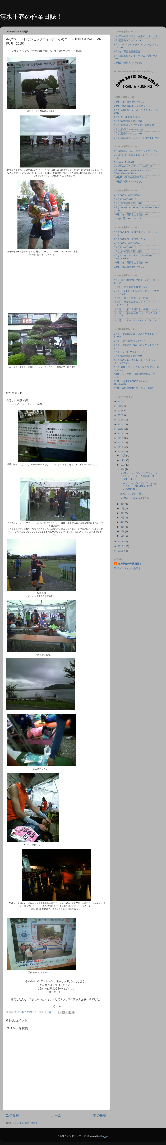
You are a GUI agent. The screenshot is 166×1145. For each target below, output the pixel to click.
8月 (123, 504)
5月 (123, 517)
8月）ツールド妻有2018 (127, 117)
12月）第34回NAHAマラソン (129, 101)
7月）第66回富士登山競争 (128, 356)
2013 (121, 546)
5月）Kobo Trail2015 (125, 247)
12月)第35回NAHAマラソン (129, 62)
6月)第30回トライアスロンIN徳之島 (133, 166)
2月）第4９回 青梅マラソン (130, 239)
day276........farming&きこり (134, 498)
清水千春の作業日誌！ (31, 16)
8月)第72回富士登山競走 (127, 51)
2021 (121, 424)
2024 (121, 410)
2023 (121, 415)
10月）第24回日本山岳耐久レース (132, 214)
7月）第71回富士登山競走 (128, 121)
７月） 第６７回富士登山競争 (131, 298)
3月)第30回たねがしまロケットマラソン (136, 151)
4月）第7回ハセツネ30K (127, 243)
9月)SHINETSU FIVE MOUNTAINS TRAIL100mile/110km (132, 172)
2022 (121, 419)
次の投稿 (12, 1115)
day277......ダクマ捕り (132, 493)
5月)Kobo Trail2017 (124, 162)
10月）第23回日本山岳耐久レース (132, 262)
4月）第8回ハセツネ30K (127, 195)
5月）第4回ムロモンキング (128, 129)
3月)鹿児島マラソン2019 (127, 40)
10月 (123, 464)
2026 (121, 401)
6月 (123, 513)
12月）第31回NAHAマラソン (129, 266)
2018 (121, 438)
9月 (123, 469)
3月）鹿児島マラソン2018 (128, 133)
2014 (121, 541)
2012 (121, 550)
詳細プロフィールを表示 (127, 568)
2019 (121, 433)
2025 (121, 406)
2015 (121, 451)
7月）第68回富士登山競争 (128, 251)
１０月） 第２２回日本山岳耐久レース (136, 309)
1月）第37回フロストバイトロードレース (136, 137)
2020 (121, 429)
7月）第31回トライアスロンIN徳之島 (134, 125)
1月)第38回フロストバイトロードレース (136, 36)
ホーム (56, 1115)
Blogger (104, 1136)
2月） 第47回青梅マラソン (129, 340)
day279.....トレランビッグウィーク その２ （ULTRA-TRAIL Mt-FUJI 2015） (140, 476)
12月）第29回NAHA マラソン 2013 (133, 388)
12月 (123, 455)
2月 (123, 531)
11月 (123, 460)
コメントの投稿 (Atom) (24, 1122)
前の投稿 (99, 1115)
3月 (123, 527)
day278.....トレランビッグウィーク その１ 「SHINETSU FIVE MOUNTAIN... (140, 486)
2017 (121, 442)
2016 (121, 447)
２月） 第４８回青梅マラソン (131, 287)
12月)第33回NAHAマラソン (129, 181)
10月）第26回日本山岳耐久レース (132, 106)
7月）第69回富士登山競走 (128, 203)
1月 (123, 536)
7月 (123, 508)
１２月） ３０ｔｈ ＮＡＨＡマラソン (135, 320)
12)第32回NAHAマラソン (127, 218)
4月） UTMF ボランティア (129, 352)
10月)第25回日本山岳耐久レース (131, 177)
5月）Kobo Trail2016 (125, 199)
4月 (123, 522)
